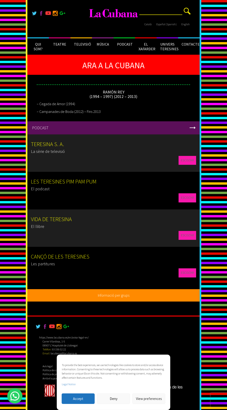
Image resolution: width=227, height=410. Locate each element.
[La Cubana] (113, 13)
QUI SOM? (38, 46)
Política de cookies (53, 370)
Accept (78, 398)
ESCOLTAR (187, 160)
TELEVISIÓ (82, 44)
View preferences (149, 398)
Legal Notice (69, 384)
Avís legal (48, 366)
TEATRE (59, 44)
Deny (113, 398)
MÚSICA (103, 44)
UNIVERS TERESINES (169, 46)
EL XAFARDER (147, 46)
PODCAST (125, 44)
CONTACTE (191, 44)
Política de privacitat (54, 374)
